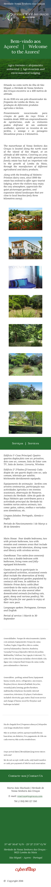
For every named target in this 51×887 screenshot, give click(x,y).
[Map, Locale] (26, 823)
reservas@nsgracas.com (29, 796)
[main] (26, 47)
